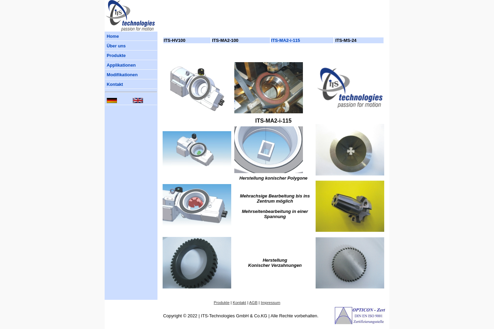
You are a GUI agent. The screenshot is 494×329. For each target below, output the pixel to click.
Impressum (270, 302)
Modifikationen (122, 74)
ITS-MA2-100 (225, 40)
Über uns (116, 45)
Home (113, 36)
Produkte (116, 55)
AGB (253, 302)
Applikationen (121, 65)
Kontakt (115, 84)
